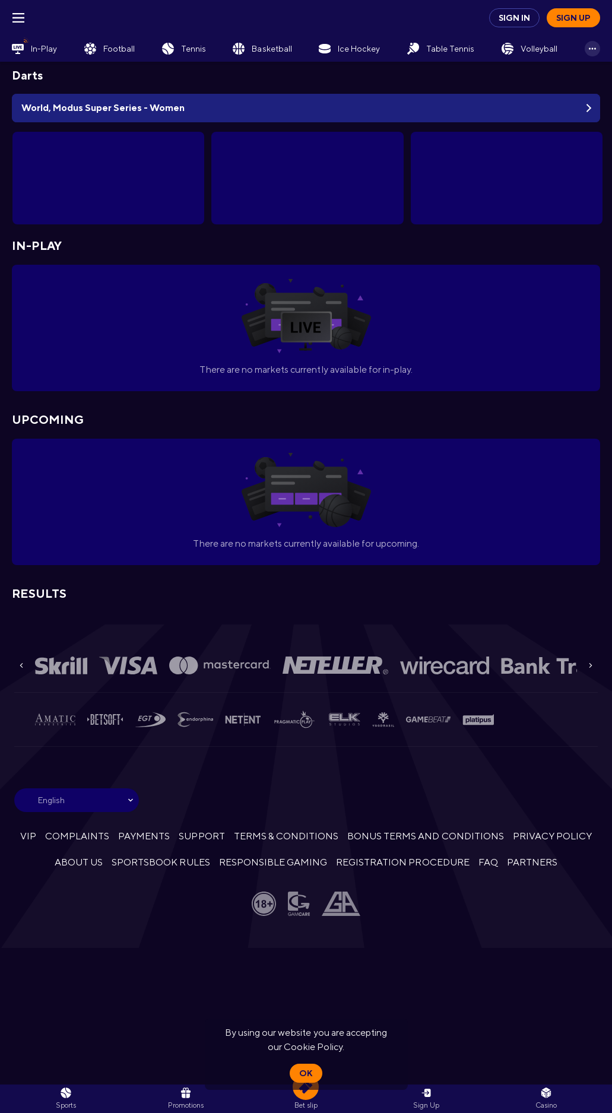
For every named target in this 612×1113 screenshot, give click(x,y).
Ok (305, 1073)
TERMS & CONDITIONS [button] (286, 836)
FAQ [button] (488, 862)
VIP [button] (28, 836)
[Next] (591, 665)
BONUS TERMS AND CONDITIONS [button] (425, 836)
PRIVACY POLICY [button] (552, 836)
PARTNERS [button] (532, 862)
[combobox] (76, 800)
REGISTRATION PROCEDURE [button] (403, 862)
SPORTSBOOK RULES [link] (161, 862)
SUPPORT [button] (201, 836)
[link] (34, 49)
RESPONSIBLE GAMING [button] (273, 862)
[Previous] (21, 665)
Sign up (573, 18)
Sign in (514, 18)
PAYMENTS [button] (144, 836)
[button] (546, 1099)
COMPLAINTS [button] (77, 836)
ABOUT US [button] (79, 862)
